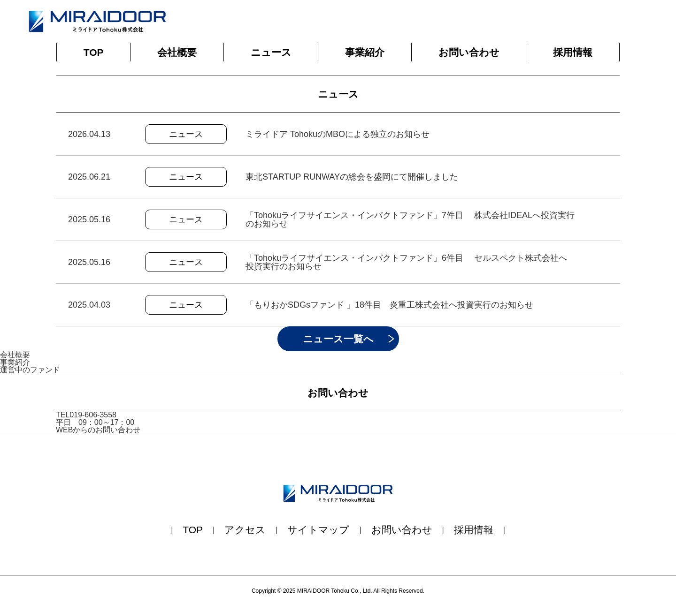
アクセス (245, 530)
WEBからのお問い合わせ (98, 430)
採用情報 (572, 52)
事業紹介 (364, 52)
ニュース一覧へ (338, 338)
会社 (177, 52)
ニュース (271, 52)
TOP (94, 52)
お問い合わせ (468, 52)
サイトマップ (318, 530)
